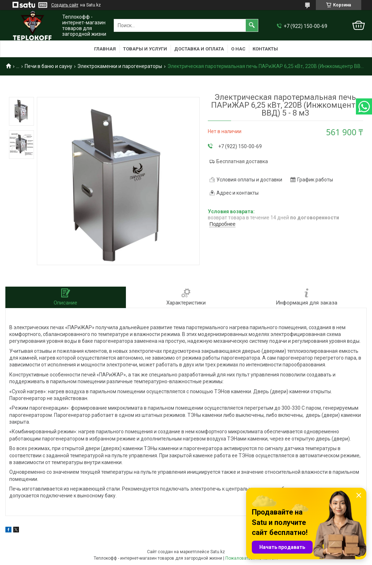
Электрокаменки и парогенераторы (119, 66)
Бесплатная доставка (242, 161)
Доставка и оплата (199, 49)
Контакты (265, 49)
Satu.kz (217, 551)
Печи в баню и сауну (48, 66)
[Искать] (252, 25)
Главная (105, 49)
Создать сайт (64, 5)
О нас (238, 49)
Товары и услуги (145, 49)
